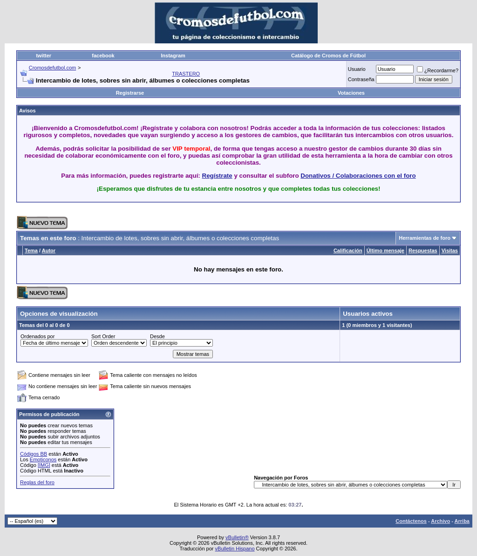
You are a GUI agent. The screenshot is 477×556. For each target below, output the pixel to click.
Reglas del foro (37, 482)
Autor (48, 250)
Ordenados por (37, 336)
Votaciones (351, 93)
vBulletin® (237, 537)
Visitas (450, 250)
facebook (103, 55)
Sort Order (103, 336)
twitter (43, 55)
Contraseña (361, 79)
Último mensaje (385, 250)
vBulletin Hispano (235, 548)
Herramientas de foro (424, 238)
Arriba (462, 521)
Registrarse (130, 93)
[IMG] (44, 465)
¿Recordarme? (437, 70)
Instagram (173, 55)
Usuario (357, 69)
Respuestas (423, 250)
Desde (157, 336)
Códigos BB (33, 454)
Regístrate (217, 175)
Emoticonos (43, 459)
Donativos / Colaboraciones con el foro (358, 175)
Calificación (348, 250)
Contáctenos (411, 521)
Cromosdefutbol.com (52, 67)
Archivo (440, 521)
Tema (31, 250)
